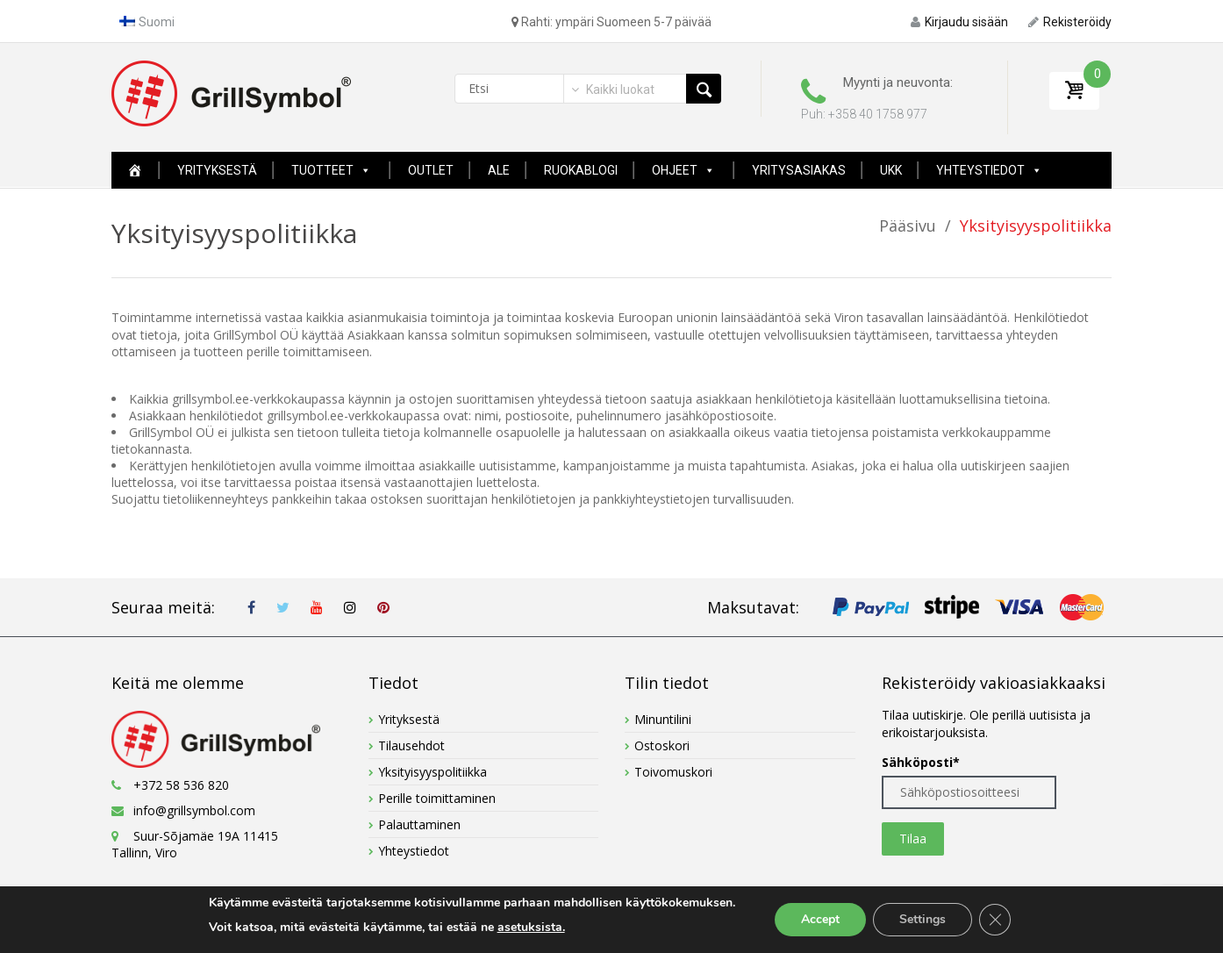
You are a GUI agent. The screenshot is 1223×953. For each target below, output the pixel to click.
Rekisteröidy (1070, 22)
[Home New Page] (135, 170)
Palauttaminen (419, 824)
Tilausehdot (411, 745)
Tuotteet (331, 170)
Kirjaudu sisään (959, 22)
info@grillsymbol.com (194, 810)
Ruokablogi (581, 170)
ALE (499, 170)
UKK (891, 170)
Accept (820, 919)
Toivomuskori (673, 771)
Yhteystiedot (989, 170)
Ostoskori (662, 745)
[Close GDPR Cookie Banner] (995, 919)
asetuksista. (531, 927)
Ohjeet (683, 170)
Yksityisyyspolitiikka (432, 771)
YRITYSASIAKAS (799, 170)
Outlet (431, 170)
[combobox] (611, 89)
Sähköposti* (921, 762)
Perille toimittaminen (437, 798)
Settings (922, 919)
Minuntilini (662, 719)
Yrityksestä (217, 170)
